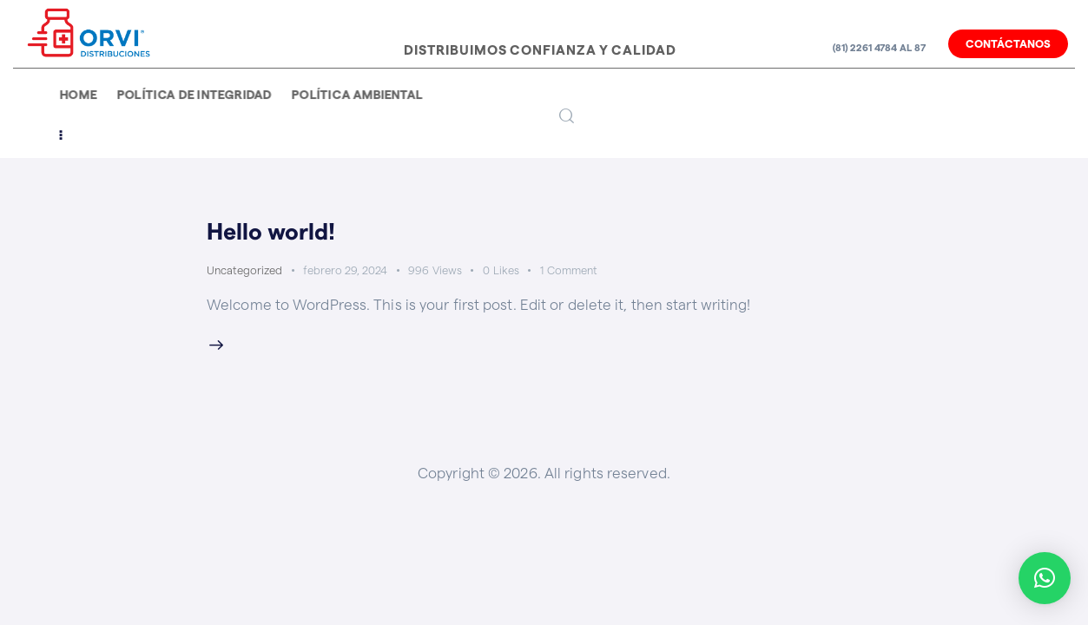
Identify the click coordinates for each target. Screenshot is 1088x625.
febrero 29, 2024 (345, 269)
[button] (1045, 578)
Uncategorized (244, 269)
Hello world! (274, 232)
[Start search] (566, 117)
